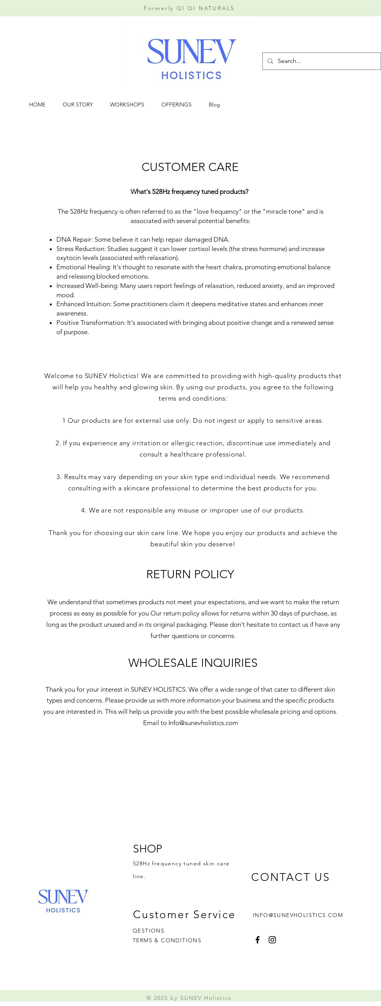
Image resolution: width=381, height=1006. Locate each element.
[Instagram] (272, 940)
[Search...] (321, 61)
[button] (130, 104)
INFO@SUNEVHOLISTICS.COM (298, 915)
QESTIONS (148, 930)
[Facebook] (257, 940)
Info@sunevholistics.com (203, 723)
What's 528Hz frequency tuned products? (190, 191)
